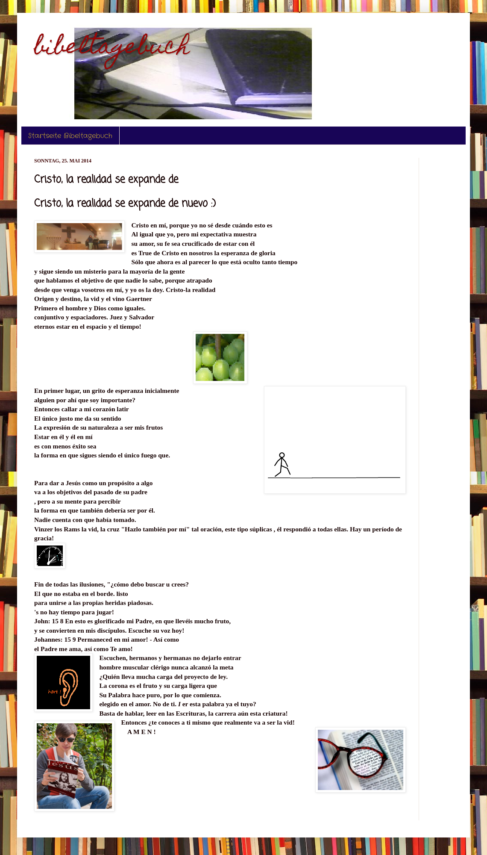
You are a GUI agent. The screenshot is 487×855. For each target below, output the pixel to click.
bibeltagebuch (112, 49)
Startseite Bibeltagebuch (70, 136)
